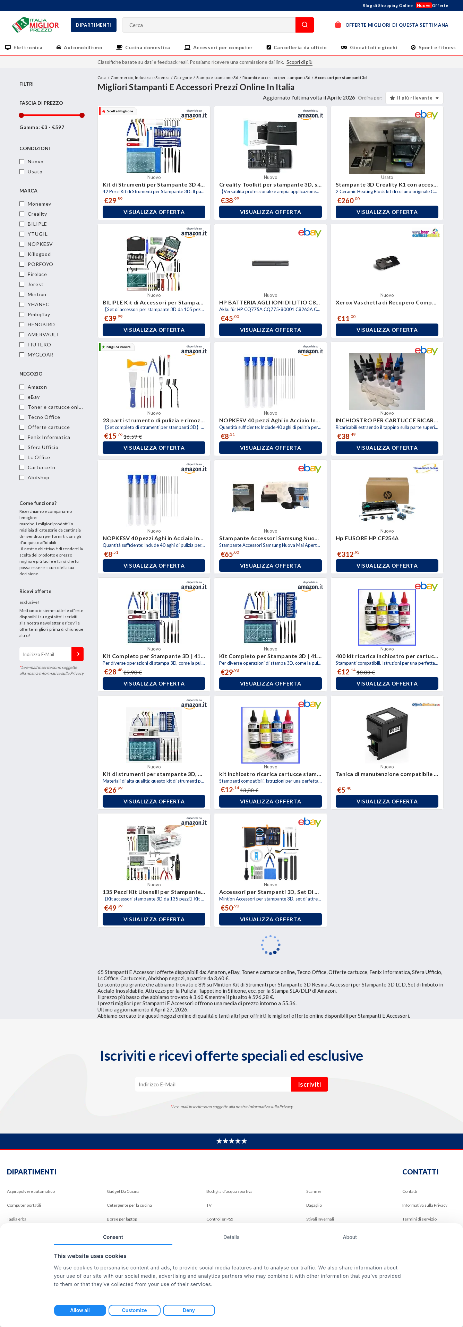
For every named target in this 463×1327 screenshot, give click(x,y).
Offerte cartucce (49, 427)
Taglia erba (16, 1219)
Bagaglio (314, 1205)
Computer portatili (24, 1205)
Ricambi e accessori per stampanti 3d (276, 77)
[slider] (21, 115)
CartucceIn (41, 467)
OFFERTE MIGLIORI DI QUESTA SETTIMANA (391, 24)
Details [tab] (231, 1237)
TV (209, 1205)
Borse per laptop (122, 1219)
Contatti (409, 1191)
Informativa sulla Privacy (424, 1205)
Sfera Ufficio (43, 447)
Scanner (313, 1191)
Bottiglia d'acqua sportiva (229, 1191)
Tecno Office (44, 417)
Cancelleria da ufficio (300, 47)
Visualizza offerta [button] (154, 212)
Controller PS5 (219, 1219)
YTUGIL (38, 234)
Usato (35, 171)
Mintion (37, 294)
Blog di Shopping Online (387, 5)
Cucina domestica (147, 47)
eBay (34, 397)
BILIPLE (37, 224)
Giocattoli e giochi (373, 47)
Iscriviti (77, 654)
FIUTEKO (39, 344)
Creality (37, 214)
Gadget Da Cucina (123, 1191)
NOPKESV (40, 244)
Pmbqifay (39, 314)
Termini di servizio (419, 1219)
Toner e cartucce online (57, 407)
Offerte (432, 5)
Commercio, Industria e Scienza (140, 77)
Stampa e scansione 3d (217, 77)
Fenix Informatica (49, 437)
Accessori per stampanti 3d (341, 77)
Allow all (79, 1310)
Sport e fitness (437, 47)
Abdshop (39, 477)
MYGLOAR (40, 354)
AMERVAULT (44, 334)
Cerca (304, 25)
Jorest (35, 284)
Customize (134, 1310)
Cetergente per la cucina (129, 1205)
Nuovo (36, 161)
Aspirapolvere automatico (31, 1191)
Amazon (37, 387)
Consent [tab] (113, 1237)
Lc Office (39, 457)
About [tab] (350, 1237)
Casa (101, 77)
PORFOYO (40, 264)
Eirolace (37, 274)
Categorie (183, 77)
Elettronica (28, 47)
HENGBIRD (41, 324)
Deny (189, 1310)
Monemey (39, 204)
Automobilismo (83, 47)
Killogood (39, 254)
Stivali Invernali (320, 1219)
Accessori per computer (223, 47)
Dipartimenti (93, 25)
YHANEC (38, 304)
